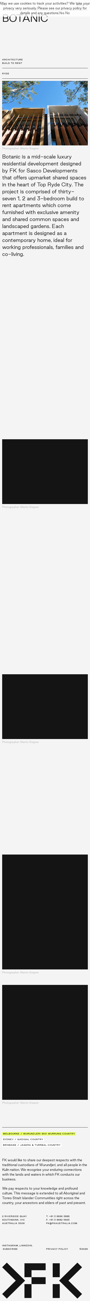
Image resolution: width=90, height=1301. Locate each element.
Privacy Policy (57, 1249)
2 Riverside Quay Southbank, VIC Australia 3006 (14, 1219)
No (67, 13)
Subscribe (10, 1249)
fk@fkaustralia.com (61, 1223)
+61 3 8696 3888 (59, 1216)
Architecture (12, 59)
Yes (61, 13)
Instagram (10, 1245)
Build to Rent (12, 63)
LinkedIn (26, 1245)
